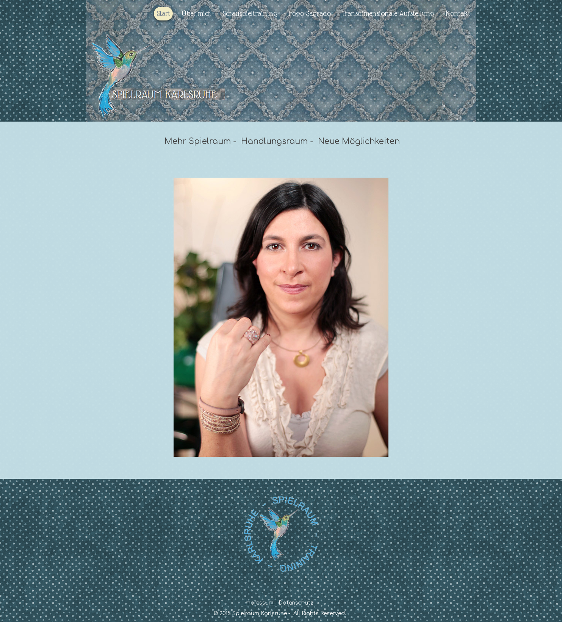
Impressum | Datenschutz (280, 603)
